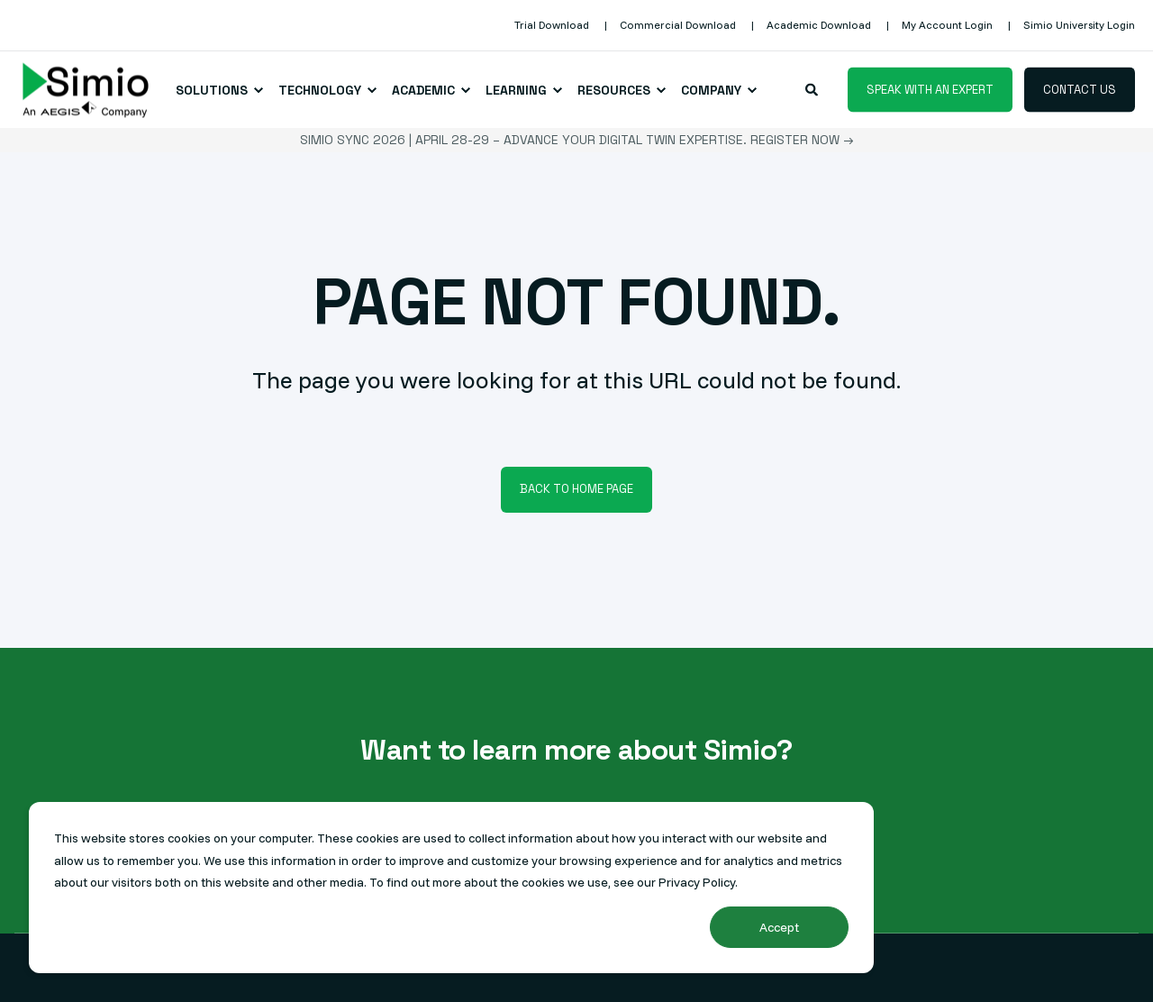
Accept (779, 927)
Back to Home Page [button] (576, 488)
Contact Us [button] (1079, 88)
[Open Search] (813, 88)
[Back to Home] (85, 90)
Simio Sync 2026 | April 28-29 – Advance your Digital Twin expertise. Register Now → (576, 139)
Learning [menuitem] (516, 90)
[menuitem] (551, 25)
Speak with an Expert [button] (930, 88)
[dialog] (451, 887)
